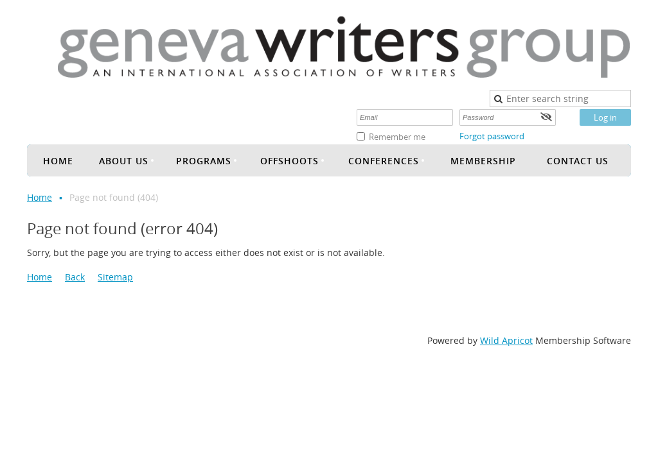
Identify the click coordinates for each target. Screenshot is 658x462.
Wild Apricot (506, 340)
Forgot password (491, 136)
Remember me (397, 136)
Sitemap (115, 277)
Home (39, 197)
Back (75, 277)
